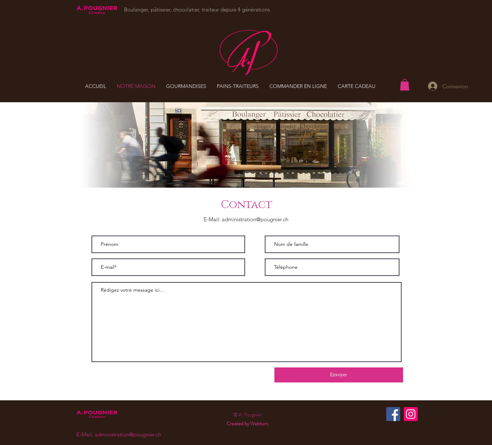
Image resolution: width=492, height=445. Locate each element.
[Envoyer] (338, 374)
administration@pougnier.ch (255, 219)
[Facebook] (393, 414)
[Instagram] (411, 414)
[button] (404, 84)
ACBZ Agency (260, 439)
